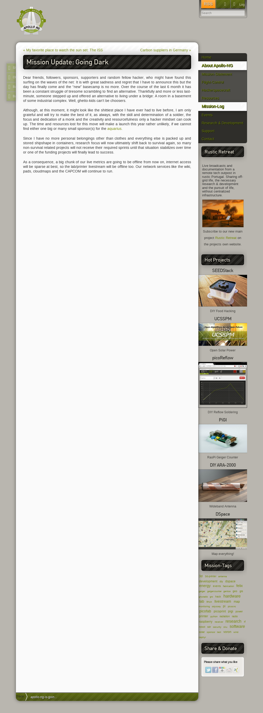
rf (245, 622)
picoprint (220, 611)
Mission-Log (213, 106)
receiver (219, 622)
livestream (222, 601)
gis (241, 591)
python (214, 616)
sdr (209, 627)
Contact (208, 139)
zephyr (202, 637)
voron (227, 631)
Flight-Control (213, 82)
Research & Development (222, 123)
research (233, 621)
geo (235, 591)
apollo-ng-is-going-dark (46, 697)
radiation (225, 616)
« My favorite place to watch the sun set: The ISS (63, 50)
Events (207, 115)
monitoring (204, 606)
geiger (202, 591)
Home (206, 57)
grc (211, 597)
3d (201, 576)
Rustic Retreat (226, 237)
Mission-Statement (217, 74)
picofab (205, 611)
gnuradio (203, 597)
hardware (232, 596)
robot (202, 627)
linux (209, 602)
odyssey (216, 606)
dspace (230, 581)
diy (221, 581)
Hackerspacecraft (216, 90)
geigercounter (214, 591)
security (217, 627)
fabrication (228, 586)
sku (225, 627)
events (217, 586)
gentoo (227, 591)
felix (239, 585)
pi (224, 606)
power (239, 611)
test (219, 632)
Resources (210, 98)
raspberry (205, 621)
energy (205, 585)
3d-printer (210, 576)
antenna (222, 576)
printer (203, 616)
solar (202, 632)
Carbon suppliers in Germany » (165, 50)
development (208, 581)
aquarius (114, 128)
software (237, 626)
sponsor (211, 632)
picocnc (232, 606)
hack (218, 596)
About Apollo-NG (217, 66)
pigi (230, 611)
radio (235, 616)
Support (208, 131)
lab (201, 601)
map (237, 601)
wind (235, 632)
